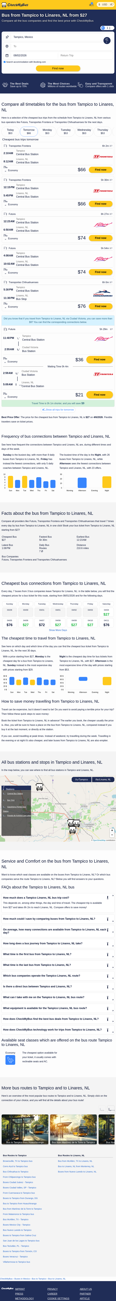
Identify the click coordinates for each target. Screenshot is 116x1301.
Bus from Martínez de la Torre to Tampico (22, 1209)
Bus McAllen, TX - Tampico (15, 1219)
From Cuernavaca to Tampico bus (19, 1193)
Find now (100, 169)
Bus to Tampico (39, 1279)
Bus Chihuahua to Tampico (15, 1172)
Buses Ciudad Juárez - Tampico (18, 1182)
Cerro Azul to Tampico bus (15, 1166)
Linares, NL (103, 779)
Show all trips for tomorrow (58, 409)
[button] (71, 823)
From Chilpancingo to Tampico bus (19, 1177)
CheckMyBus (6, 1279)
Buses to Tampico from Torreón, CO (20, 1251)
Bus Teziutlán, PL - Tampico (16, 1246)
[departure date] (34, 56)
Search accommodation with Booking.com (26, 62)
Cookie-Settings (58, 1298)
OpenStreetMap (99, 840)
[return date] (85, 56)
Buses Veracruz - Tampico (15, 1256)
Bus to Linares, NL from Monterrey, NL (76, 1166)
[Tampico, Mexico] (62, 37)
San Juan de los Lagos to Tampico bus (21, 1241)
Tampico (81, 779)
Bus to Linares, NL (57, 1279)
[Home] (14, 4)
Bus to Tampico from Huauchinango (20, 1203)
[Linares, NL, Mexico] (62, 46)
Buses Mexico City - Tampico (16, 1225)
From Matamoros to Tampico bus (18, 1214)
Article (85, 1298)
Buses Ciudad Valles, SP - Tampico (19, 1187)
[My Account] (90, 4)
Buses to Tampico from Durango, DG (20, 1198)
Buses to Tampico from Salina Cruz (19, 1235)
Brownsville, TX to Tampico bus (17, 1161)
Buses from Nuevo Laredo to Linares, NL (77, 1172)
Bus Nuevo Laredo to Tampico (17, 1230)
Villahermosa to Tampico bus (16, 1262)
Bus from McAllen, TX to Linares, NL (75, 1161)
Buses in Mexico (22, 1279)
